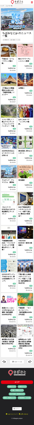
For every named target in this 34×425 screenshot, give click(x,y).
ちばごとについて (12, 414)
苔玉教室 (21, 180)
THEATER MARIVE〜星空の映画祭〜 (25, 243)
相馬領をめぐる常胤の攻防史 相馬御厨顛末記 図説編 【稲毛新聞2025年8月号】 (25, 344)
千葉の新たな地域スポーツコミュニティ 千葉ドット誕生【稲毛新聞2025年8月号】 (24, 278)
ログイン (17, 408)
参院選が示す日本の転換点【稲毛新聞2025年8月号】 (8, 342)
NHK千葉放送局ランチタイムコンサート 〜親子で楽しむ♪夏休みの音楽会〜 (24, 211)
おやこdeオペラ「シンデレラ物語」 (23, 122)
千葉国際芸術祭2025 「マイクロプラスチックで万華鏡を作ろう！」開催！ (8, 245)
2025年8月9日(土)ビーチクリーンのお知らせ (8, 153)
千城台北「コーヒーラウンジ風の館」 (8, 61)
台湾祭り (21, 88)
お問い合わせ (23, 414)
